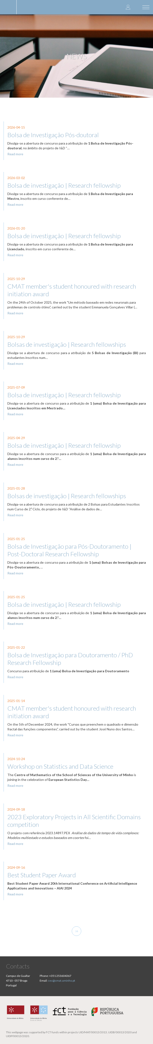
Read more (15, 154)
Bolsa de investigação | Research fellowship (64, 185)
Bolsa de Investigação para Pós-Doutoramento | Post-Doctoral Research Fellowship (69, 550)
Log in (128, 7)
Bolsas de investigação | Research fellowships (66, 344)
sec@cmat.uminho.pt (61, 980)
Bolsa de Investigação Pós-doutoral (53, 135)
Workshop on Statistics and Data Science (60, 766)
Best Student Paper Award (41, 875)
